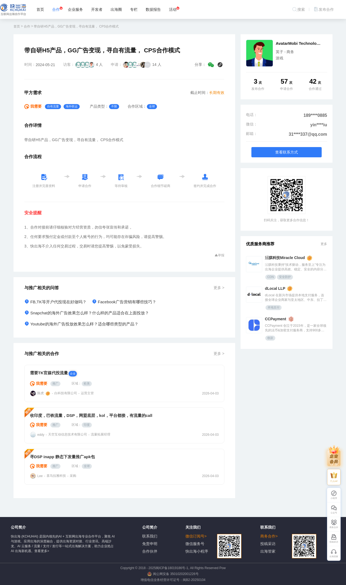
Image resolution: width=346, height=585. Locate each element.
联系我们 (149, 536)
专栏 (134, 9)
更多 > (219, 287)
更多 (324, 244)
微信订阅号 (213, 536)
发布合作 (323, 9)
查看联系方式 (286, 152)
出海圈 (116, 9)
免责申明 (149, 544)
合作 (57, 9)
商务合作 (288, 536)
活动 (174, 9)
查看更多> (41, 551)
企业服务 (75, 9)
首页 (40, 9)
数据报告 (153, 9)
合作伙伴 (149, 551)
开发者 (96, 9)
